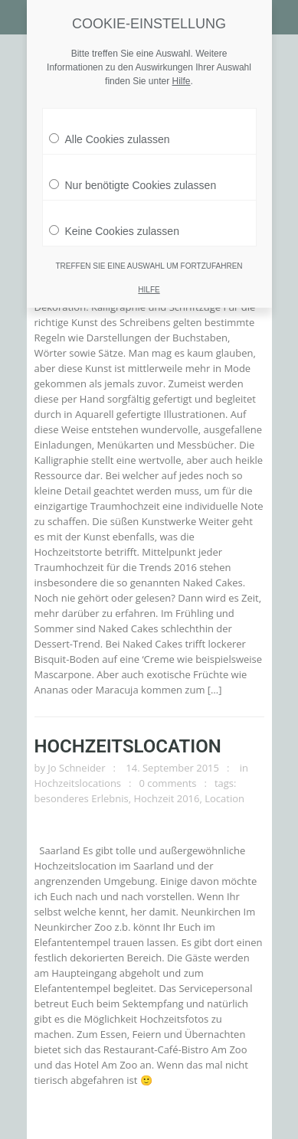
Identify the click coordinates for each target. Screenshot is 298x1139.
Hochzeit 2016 (166, 798)
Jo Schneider (76, 768)
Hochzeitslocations (78, 783)
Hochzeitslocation (127, 746)
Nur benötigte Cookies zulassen (133, 181)
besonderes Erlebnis (81, 798)
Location (224, 798)
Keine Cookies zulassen (114, 227)
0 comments (168, 783)
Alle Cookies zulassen (109, 135)
